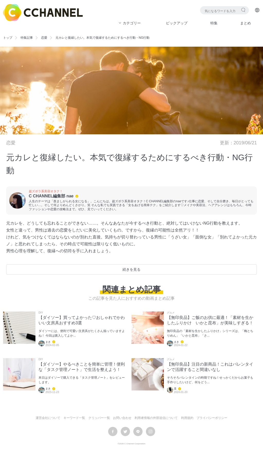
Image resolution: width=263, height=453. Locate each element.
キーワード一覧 (74, 418)
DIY (41, 312)
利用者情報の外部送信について (156, 418)
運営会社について (48, 418)
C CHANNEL (43, 12)
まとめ (245, 23)
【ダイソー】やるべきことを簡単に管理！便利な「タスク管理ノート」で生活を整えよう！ (82, 367)
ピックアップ (176, 23)
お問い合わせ (122, 418)
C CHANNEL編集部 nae (51, 196)
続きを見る (131, 269)
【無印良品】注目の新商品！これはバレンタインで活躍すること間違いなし (210, 367)
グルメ (171, 312)
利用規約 (187, 418)
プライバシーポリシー (211, 418)
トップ (7, 37)
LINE (138, 431)
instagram (150, 431)
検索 (243, 10)
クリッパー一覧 (99, 418)
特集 (214, 23)
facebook (112, 431)
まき (48, 341)
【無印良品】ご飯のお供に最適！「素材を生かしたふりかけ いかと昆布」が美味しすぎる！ (210, 320)
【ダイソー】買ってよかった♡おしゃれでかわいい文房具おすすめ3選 (82, 320)
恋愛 (44, 37)
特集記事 (27, 37)
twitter (125, 431)
